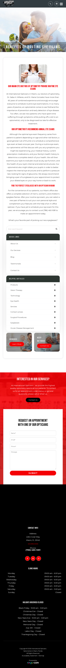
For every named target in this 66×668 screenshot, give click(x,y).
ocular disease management (22, 328)
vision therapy (16, 290)
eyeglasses (15, 323)
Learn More (16, 344)
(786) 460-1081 (33, 550)
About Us (14, 244)
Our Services (15, 250)
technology (15, 295)
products (14, 285)
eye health (15, 301)
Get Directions (33, 543)
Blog (12, 257)
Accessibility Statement (29, 656)
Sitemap (41, 656)
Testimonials (16, 264)
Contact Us (15, 270)
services (14, 306)
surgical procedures (19, 317)
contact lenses (17, 312)
